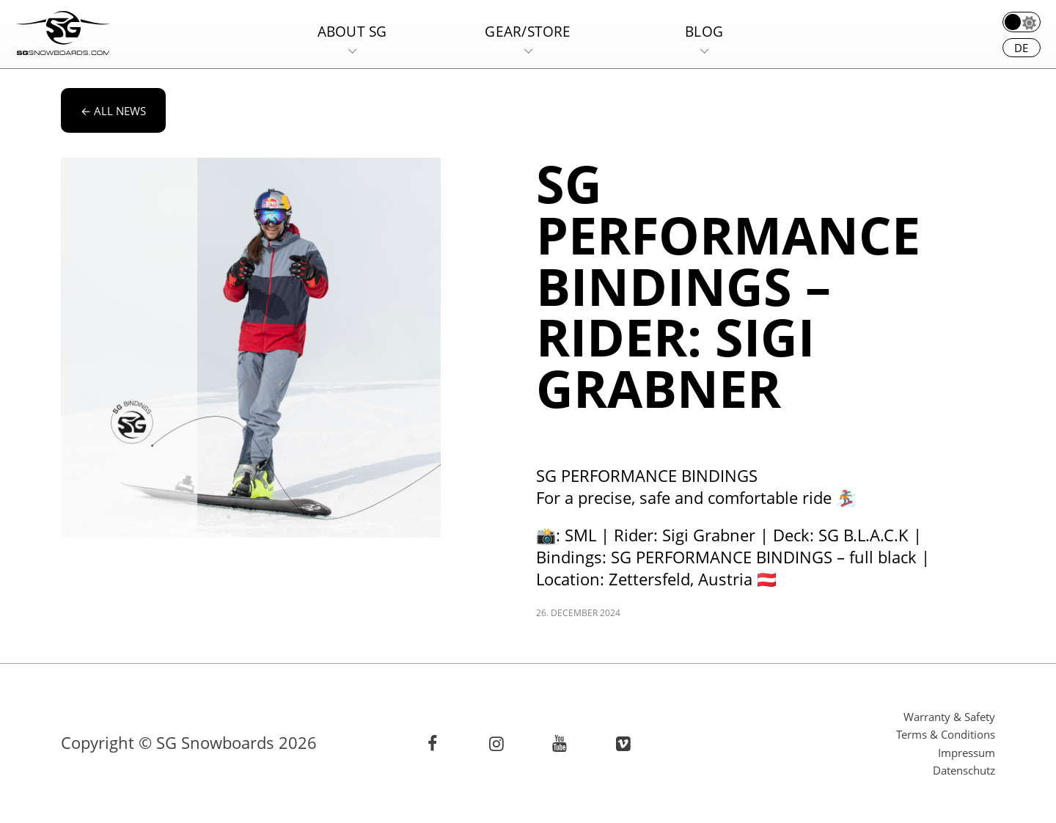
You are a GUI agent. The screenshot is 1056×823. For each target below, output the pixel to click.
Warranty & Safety (949, 716)
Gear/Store (528, 31)
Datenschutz (964, 770)
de (1021, 47)
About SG (352, 31)
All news (113, 110)
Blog (704, 31)
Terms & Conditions (945, 734)
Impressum (966, 752)
